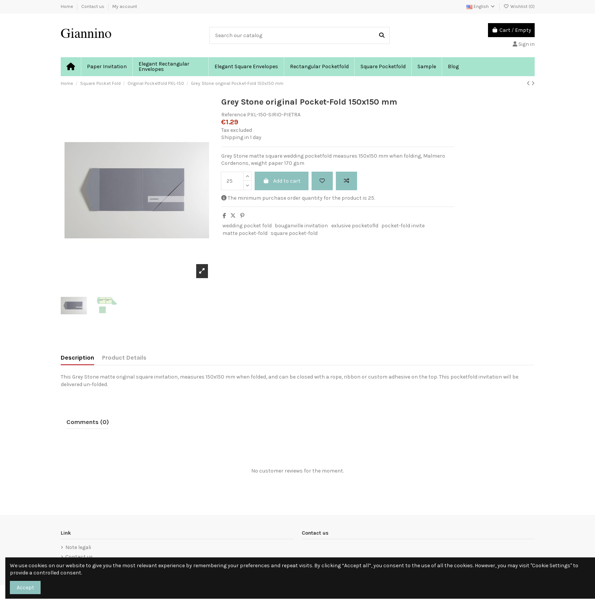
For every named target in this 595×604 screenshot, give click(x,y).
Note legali (78, 547)
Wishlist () (519, 6)
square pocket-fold (294, 233)
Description (77, 357)
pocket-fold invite (403, 225)
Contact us (93, 6)
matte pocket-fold (245, 233)
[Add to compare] (346, 181)
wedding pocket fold (247, 225)
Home (67, 6)
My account (124, 6)
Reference (233, 114)
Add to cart (282, 181)
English (481, 6)
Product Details (124, 357)
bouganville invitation (301, 225)
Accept (25, 587)
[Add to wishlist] (322, 181)
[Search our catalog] (382, 35)
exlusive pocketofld (354, 225)
